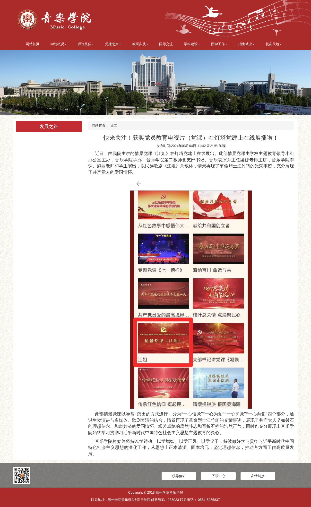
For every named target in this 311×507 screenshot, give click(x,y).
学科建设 (192, 44)
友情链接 (258, 476)
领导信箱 (179, 476)
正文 (114, 125)
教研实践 (140, 44)
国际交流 (166, 44)
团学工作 (219, 44)
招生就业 (246, 44)
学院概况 (59, 44)
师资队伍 (86, 44)
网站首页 (32, 44)
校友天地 (274, 44)
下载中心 (218, 476)
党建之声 (113, 44)
